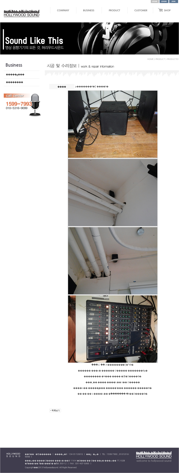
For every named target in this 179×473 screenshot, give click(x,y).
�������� (14, 82)
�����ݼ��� (15, 74)
